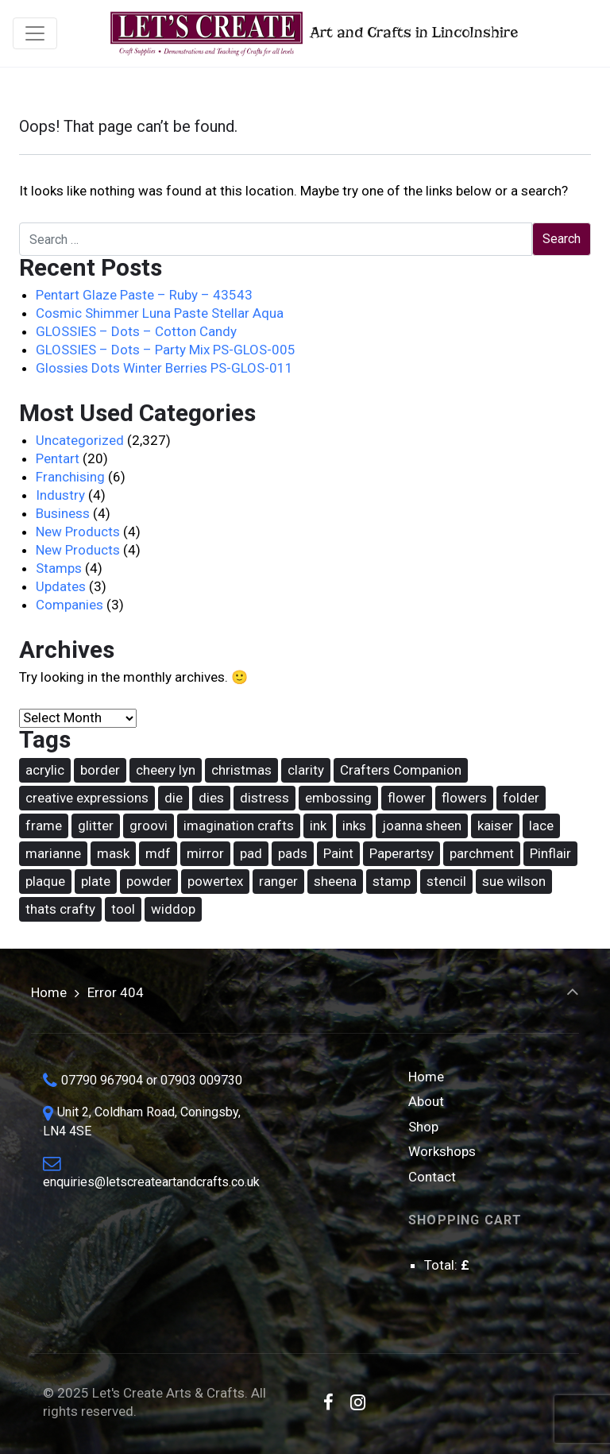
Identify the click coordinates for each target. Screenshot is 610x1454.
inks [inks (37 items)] (354, 825)
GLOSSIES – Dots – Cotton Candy (136, 331)
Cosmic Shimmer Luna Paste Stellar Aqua (160, 313)
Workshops (442, 1151)
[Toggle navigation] (35, 33)
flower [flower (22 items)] (407, 798)
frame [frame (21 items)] (43, 825)
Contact (432, 1177)
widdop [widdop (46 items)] (173, 909)
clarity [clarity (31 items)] (306, 770)
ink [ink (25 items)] (318, 825)
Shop (423, 1127)
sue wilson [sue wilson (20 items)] (514, 881)
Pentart (57, 458)
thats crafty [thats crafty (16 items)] (60, 909)
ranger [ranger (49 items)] (278, 881)
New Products (78, 531)
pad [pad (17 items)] (251, 853)
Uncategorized (80, 440)
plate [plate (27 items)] (95, 881)
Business (63, 513)
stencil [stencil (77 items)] (446, 881)
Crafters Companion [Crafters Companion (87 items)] (400, 770)
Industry (60, 495)
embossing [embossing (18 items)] (338, 798)
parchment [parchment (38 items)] (482, 853)
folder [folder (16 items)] (521, 798)
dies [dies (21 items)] (211, 798)
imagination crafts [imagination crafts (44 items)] (238, 825)
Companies (69, 605)
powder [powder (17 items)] (149, 881)
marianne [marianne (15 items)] (53, 853)
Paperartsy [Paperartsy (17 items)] (401, 853)
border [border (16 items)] (100, 770)
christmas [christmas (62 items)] (241, 770)
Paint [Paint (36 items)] (338, 853)
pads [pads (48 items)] (292, 853)
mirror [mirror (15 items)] (205, 853)
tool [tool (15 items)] (123, 909)
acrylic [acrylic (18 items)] (44, 770)
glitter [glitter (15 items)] (96, 825)
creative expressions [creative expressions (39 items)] (87, 798)
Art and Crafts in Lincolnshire (312, 33)
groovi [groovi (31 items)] (148, 825)
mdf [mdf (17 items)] (158, 853)
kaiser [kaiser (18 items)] (495, 825)
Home (49, 992)
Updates (61, 586)
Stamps (59, 568)
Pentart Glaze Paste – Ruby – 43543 (144, 295)
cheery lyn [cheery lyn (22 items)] (165, 770)
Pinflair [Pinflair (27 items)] (550, 853)
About (426, 1101)
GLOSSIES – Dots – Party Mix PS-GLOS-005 (165, 350)
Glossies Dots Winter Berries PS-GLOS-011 (164, 368)
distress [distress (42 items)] (264, 798)
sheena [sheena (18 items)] (335, 881)
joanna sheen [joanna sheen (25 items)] (421, 825)
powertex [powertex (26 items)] (215, 881)
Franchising (70, 477)
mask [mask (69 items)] (113, 853)
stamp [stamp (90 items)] (392, 881)
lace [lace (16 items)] (541, 825)
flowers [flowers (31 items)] (464, 798)
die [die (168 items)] (173, 798)
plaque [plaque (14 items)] (45, 881)
